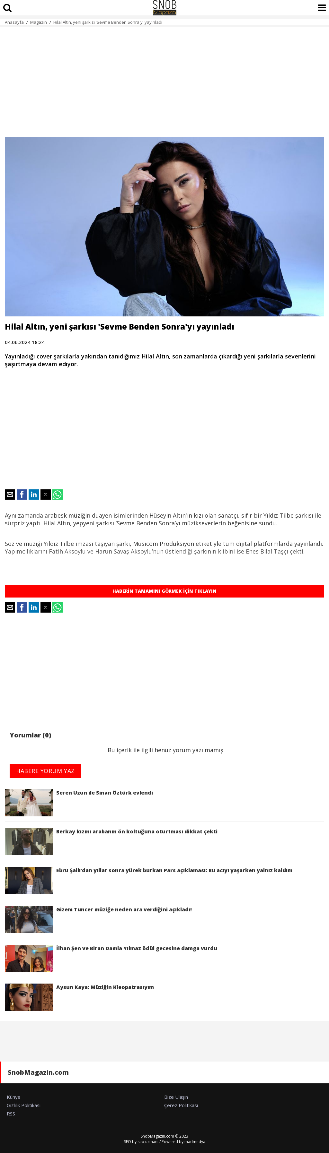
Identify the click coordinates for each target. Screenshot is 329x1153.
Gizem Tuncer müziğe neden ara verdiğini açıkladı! (98, 919)
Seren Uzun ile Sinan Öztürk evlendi (79, 802)
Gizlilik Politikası (23, 1105)
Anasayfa (14, 22)
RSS (11, 1113)
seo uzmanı (148, 1141)
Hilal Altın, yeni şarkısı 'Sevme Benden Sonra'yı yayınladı (107, 22)
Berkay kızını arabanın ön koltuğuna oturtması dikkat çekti (111, 841)
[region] (164, 78)
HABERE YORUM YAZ (45, 771)
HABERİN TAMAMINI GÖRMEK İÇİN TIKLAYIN (164, 591)
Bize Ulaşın (176, 1097)
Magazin (38, 22)
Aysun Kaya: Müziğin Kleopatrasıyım (79, 997)
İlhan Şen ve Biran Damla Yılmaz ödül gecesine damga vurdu (111, 958)
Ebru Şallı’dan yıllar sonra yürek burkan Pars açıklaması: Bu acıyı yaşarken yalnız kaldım (150, 880)
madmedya (194, 1141)
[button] (10, 494)
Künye (14, 1097)
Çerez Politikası (181, 1105)
